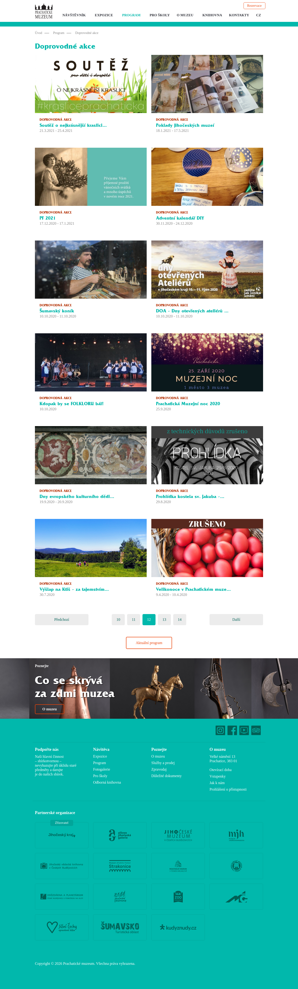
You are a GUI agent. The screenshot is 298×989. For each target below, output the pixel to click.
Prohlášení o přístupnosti (228, 789)
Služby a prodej (163, 763)
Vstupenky (218, 776)
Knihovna (212, 15)
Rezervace (254, 5)
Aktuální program (149, 643)
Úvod (38, 33)
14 (180, 619)
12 (149, 619)
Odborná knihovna (107, 782)
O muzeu (185, 15)
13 (164, 619)
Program (131, 15)
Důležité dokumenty (166, 776)
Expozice (104, 15)
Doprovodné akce (86, 33)
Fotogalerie (101, 769)
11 (133, 619)
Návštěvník (74, 15)
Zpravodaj (159, 769)
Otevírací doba (221, 770)
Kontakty (239, 15)
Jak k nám (217, 783)
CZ (258, 15)
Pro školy (160, 15)
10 (118, 619)
